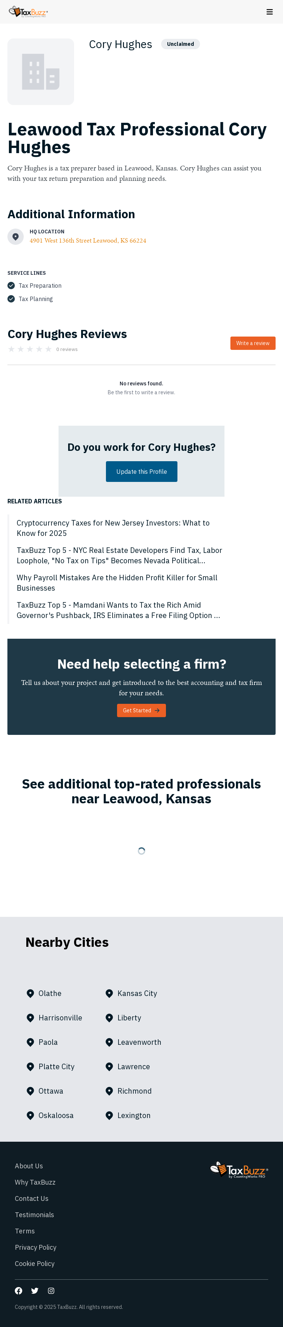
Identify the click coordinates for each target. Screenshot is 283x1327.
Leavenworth (136, 1042)
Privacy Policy (35, 1247)
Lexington (130, 1115)
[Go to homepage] (28, 12)
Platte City (53, 1066)
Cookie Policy (34, 1263)
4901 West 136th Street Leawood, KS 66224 (88, 240)
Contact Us (32, 1198)
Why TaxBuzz (35, 1182)
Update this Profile (141, 471)
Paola (44, 1042)
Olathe (46, 993)
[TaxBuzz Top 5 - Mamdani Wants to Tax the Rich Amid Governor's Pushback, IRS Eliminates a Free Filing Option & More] (141, 610)
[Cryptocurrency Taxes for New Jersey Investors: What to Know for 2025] (141, 528)
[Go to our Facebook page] (18, 1290)
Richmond (131, 1091)
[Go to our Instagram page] (51, 1290)
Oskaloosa (52, 1115)
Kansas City (134, 993)
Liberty (126, 1018)
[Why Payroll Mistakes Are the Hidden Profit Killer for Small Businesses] (141, 583)
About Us (29, 1166)
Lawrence (130, 1066)
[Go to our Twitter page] (35, 1290)
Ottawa (47, 1091)
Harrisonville (57, 1018)
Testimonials (34, 1214)
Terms (25, 1231)
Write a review (253, 343)
